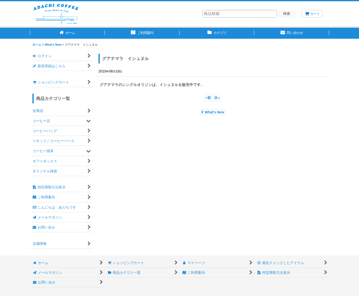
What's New (212, 112)
